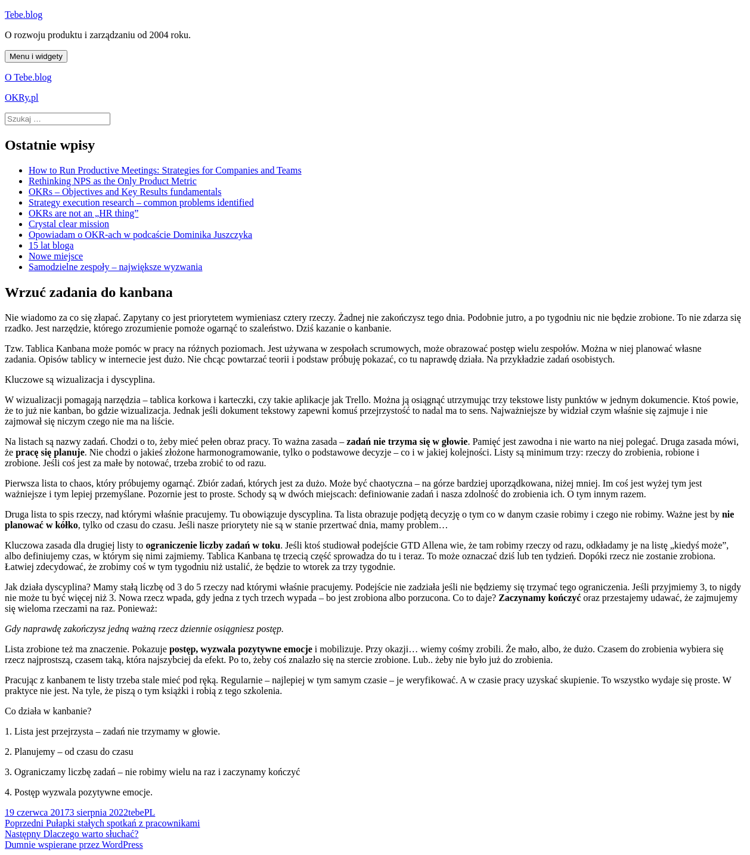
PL (150, 812)
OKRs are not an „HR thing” (83, 213)
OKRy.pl (22, 97)
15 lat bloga (51, 245)
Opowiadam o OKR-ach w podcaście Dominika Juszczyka (140, 235)
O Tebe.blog (28, 77)
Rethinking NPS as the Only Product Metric (113, 181)
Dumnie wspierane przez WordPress (74, 844)
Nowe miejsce (56, 256)
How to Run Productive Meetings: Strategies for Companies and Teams (165, 170)
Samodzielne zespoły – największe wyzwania (115, 267)
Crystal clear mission (69, 224)
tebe (136, 812)
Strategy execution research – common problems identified (141, 202)
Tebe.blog (23, 15)
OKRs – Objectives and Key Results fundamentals (125, 192)
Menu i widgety (36, 56)
